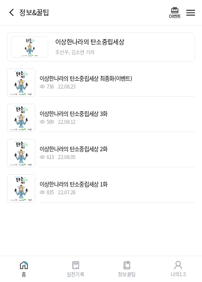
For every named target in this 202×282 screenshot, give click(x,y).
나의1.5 (178, 273)
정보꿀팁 (126, 273)
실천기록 (75, 273)
